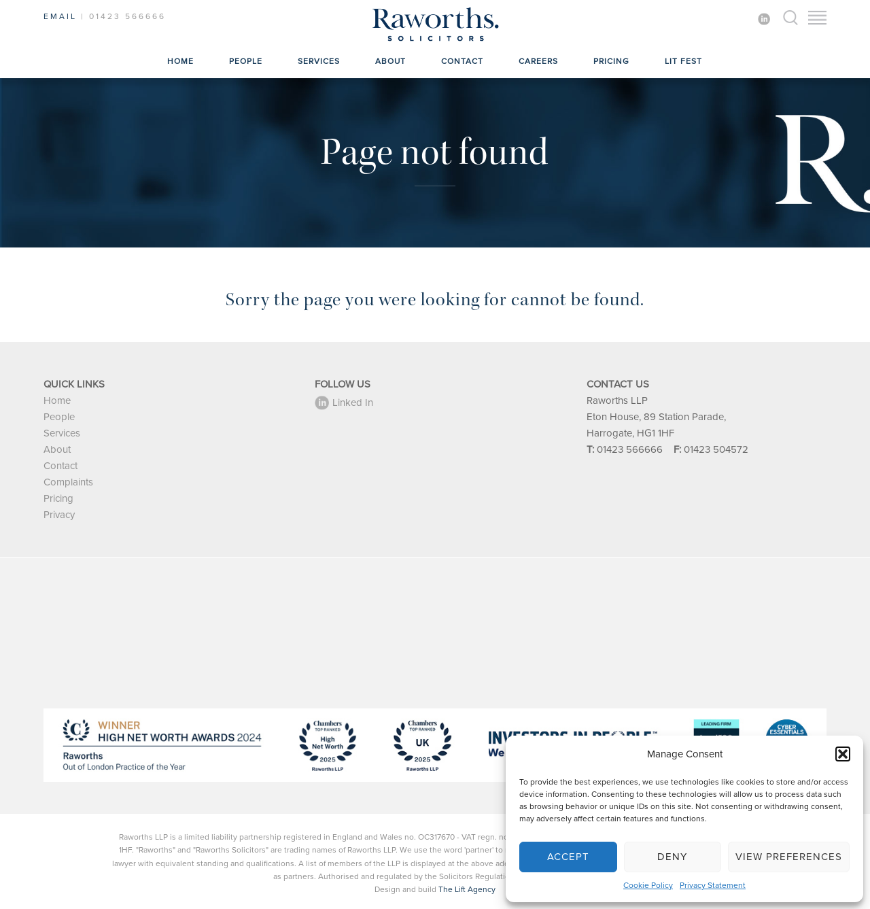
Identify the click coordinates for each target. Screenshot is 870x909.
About (390, 61)
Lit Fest (683, 61)
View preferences (788, 857)
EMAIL (60, 16)
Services (319, 61)
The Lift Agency (466, 889)
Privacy (59, 515)
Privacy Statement (713, 885)
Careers (538, 61)
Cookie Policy (648, 885)
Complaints (68, 482)
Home (180, 61)
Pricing (611, 61)
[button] (843, 754)
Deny (672, 857)
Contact (462, 61)
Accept (568, 857)
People (245, 61)
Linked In (344, 402)
